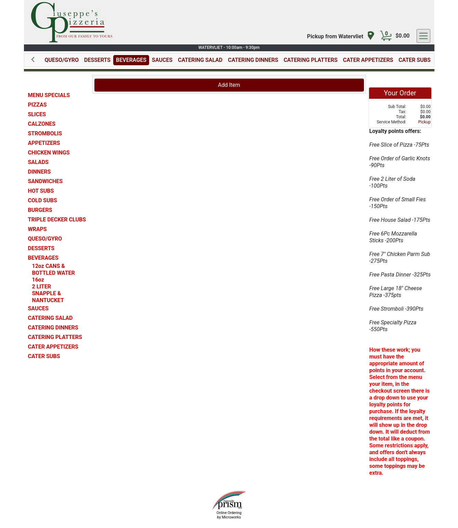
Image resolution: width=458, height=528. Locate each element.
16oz (38, 279)
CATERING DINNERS (253, 60)
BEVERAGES (131, 60)
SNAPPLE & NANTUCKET (48, 296)
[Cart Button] (386, 35)
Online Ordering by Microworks (229, 515)
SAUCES (162, 60)
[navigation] (341, 36)
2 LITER (41, 286)
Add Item (229, 85)
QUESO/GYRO (62, 60)
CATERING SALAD (200, 60)
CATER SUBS (414, 60)
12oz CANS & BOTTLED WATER (53, 269)
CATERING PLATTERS (311, 60)
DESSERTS (97, 60)
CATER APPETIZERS (368, 60)
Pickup (424, 122)
